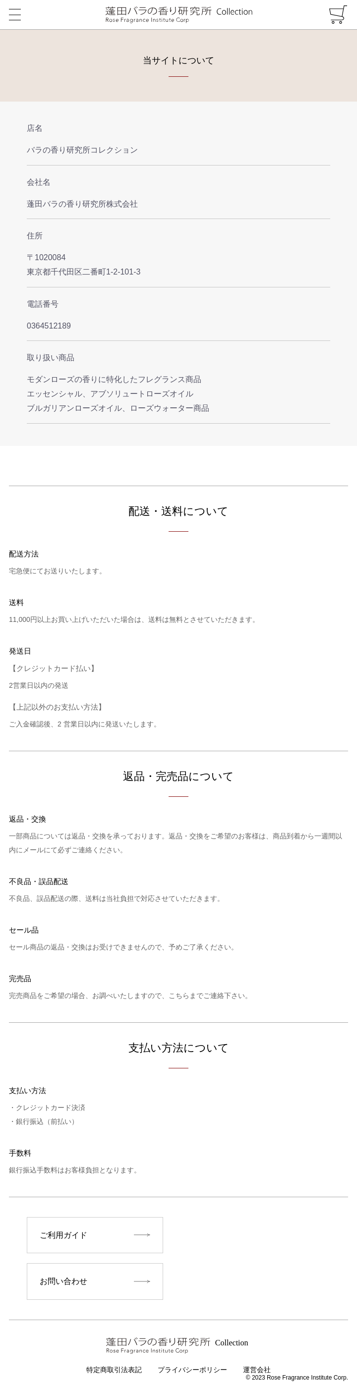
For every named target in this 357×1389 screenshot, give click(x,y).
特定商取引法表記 (114, 1370)
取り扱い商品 (50, 357)
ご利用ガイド (63, 1235)
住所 (35, 235)
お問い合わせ (63, 1282)
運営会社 (257, 1370)
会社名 (39, 182)
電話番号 (43, 304)
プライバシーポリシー (192, 1370)
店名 (35, 128)
